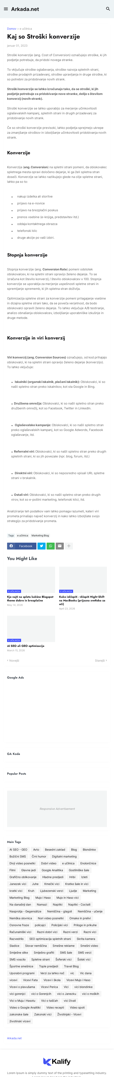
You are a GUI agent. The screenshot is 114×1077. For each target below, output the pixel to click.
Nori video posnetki (51, 918)
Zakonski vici (42, 1014)
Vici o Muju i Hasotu (22, 1000)
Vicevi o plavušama (22, 987)
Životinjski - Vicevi (69, 1014)
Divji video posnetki (22, 863)
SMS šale (66, 952)
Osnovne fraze (19, 925)
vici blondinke (83, 987)
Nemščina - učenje (90, 911)
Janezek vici (18, 884)
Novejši (14, 660)
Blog (74, 849)
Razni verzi (70, 932)
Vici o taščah (49, 1000)
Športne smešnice (21, 966)
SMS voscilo (18, 959)
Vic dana (86, 973)
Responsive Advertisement (57, 808)
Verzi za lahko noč (52, 973)
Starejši (100, 660)
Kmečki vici (51, 884)
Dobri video (48, 863)
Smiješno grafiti (44, 952)
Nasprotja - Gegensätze (25, 911)
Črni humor (39, 856)
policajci (40, 925)
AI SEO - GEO (18, 849)
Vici (66, 987)
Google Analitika (52, 870)
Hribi (72, 877)
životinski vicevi (20, 1021)
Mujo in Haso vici (67, 897)
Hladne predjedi (52, 877)
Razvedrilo (16, 938)
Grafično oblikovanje (23, 877)
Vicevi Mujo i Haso (78, 980)
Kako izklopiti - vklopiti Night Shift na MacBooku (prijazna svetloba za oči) (82, 600)
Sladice (14, 945)
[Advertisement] (57, 710)
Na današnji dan (20, 904)
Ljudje (73, 890)
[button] (5, 9)
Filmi (12, 870)
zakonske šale (19, 1014)
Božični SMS (18, 856)
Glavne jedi (28, 870)
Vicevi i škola (52, 980)
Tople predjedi (48, 966)
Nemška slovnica (21, 918)
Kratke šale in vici (76, 884)
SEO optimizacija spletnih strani (50, 938)
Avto (36, 849)
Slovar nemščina (36, 945)
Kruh (31, 890)
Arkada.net (25, 9)
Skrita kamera (86, 938)
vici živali (70, 1000)
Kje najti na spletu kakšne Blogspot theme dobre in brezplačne (30, 598)
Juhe (35, 884)
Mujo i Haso (43, 897)
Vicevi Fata (30, 980)
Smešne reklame (64, 945)
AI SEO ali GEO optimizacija (25, 646)
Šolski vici (83, 959)
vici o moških (90, 993)
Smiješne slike (19, 952)
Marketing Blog (40, 535)
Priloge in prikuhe (85, 925)
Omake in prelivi (80, 918)
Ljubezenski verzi (51, 890)
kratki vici (16, 890)
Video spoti (77, 1007)
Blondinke (89, 849)
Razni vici (90, 932)
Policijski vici (59, 925)
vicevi (13, 980)
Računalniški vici (20, 932)
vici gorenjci (17, 993)
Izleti (84, 877)
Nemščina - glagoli (59, 911)
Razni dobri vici (47, 932)
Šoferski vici (63, 959)
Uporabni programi (22, 973)
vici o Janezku (66, 993)
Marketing (89, 890)
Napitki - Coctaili (79, 904)
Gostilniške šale (79, 870)
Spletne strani (40, 959)
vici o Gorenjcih (41, 993)
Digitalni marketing (64, 856)
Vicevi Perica (49, 987)
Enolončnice (88, 863)
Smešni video (89, 945)
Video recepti (55, 1007)
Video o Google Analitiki (25, 1007)
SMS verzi (84, 952)
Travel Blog (71, 966)
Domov (11, 28)
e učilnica (26, 28)
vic (72, 973)
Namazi (42, 904)
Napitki (57, 904)
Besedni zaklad (55, 849)
